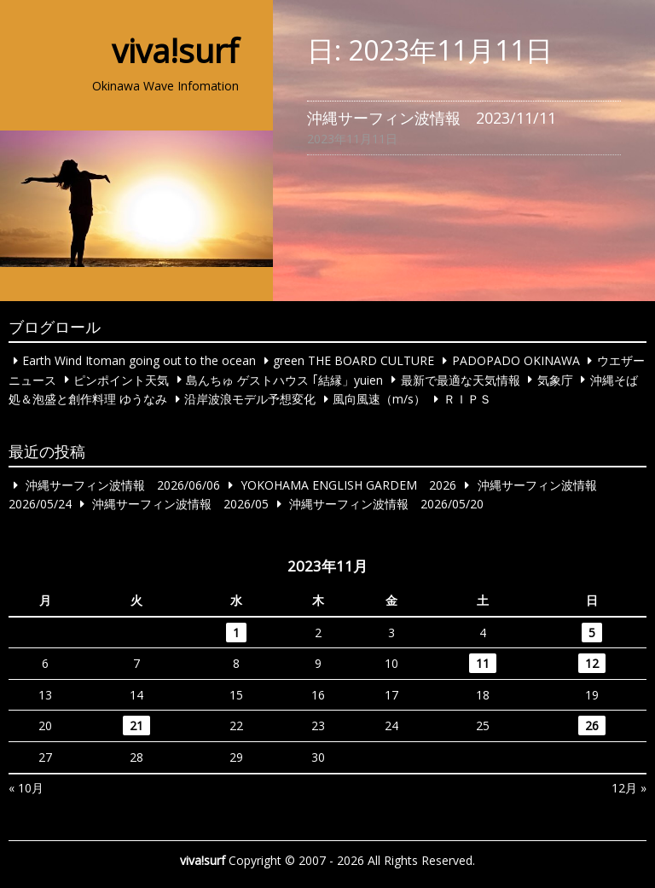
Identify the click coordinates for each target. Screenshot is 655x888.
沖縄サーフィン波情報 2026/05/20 (386, 504)
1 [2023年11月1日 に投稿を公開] (236, 632)
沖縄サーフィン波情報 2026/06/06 (123, 485)
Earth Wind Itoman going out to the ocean (139, 360)
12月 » (629, 788)
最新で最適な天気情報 (460, 379)
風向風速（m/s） (379, 399)
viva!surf (175, 50)
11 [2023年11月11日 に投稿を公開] (483, 663)
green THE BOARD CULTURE (353, 360)
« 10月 (26, 788)
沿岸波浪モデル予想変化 (250, 399)
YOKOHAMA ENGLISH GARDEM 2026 (348, 485)
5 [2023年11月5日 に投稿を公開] (591, 632)
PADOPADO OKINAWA (516, 360)
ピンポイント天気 (121, 379)
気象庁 (555, 379)
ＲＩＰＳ (467, 399)
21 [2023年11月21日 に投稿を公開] (136, 725)
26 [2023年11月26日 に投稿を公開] (592, 725)
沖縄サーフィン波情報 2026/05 (180, 504)
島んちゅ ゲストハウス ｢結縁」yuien (284, 379)
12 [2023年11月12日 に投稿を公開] (592, 663)
